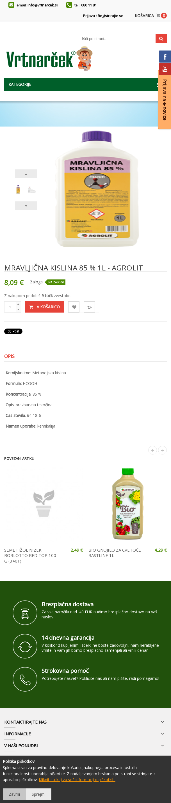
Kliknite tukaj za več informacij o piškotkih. (77, 779)
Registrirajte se (110, 15)
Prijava (89, 15)
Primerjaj (89, 307)
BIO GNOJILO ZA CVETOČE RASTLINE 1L (114, 552)
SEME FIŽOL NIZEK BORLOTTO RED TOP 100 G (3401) (30, 555)
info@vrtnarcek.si (43, 5)
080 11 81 (89, 5)
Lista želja (74, 307)
